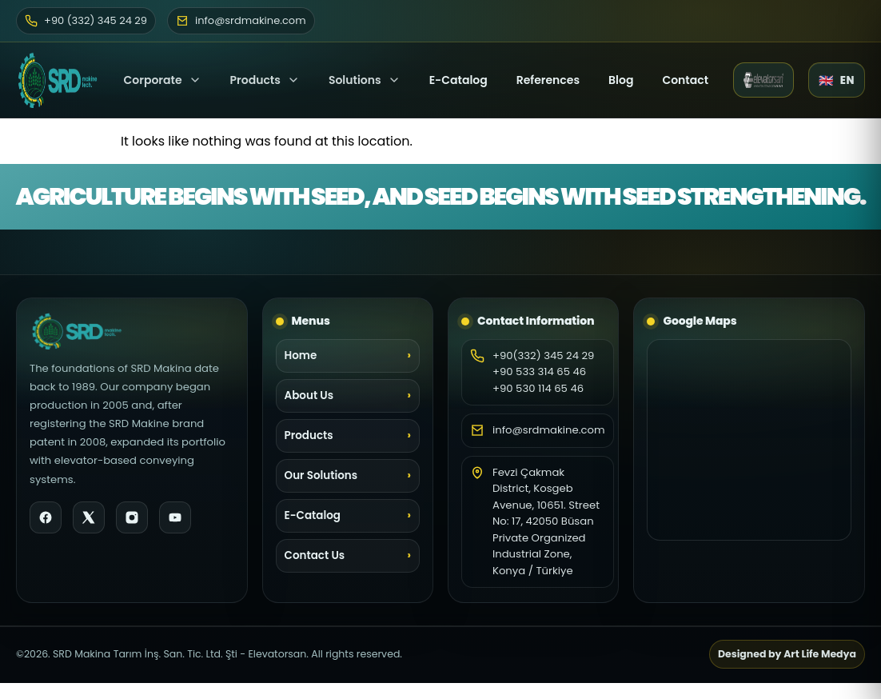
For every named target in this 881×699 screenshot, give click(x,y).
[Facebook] (46, 517)
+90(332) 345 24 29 (543, 355)
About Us (309, 395)
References (548, 80)
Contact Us (315, 555)
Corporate (162, 80)
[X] (89, 517)
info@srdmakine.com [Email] (241, 20)
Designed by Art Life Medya (787, 654)
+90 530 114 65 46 (538, 388)
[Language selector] (836, 80)
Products (255, 80)
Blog (620, 80)
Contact (685, 80)
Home (301, 355)
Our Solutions (321, 475)
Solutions (365, 80)
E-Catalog (458, 80)
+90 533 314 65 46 (539, 371)
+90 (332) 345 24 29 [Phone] (86, 20)
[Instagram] (132, 517)
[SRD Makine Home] (57, 80)
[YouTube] (175, 517)
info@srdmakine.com (548, 429)
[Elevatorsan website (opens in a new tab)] (763, 80)
